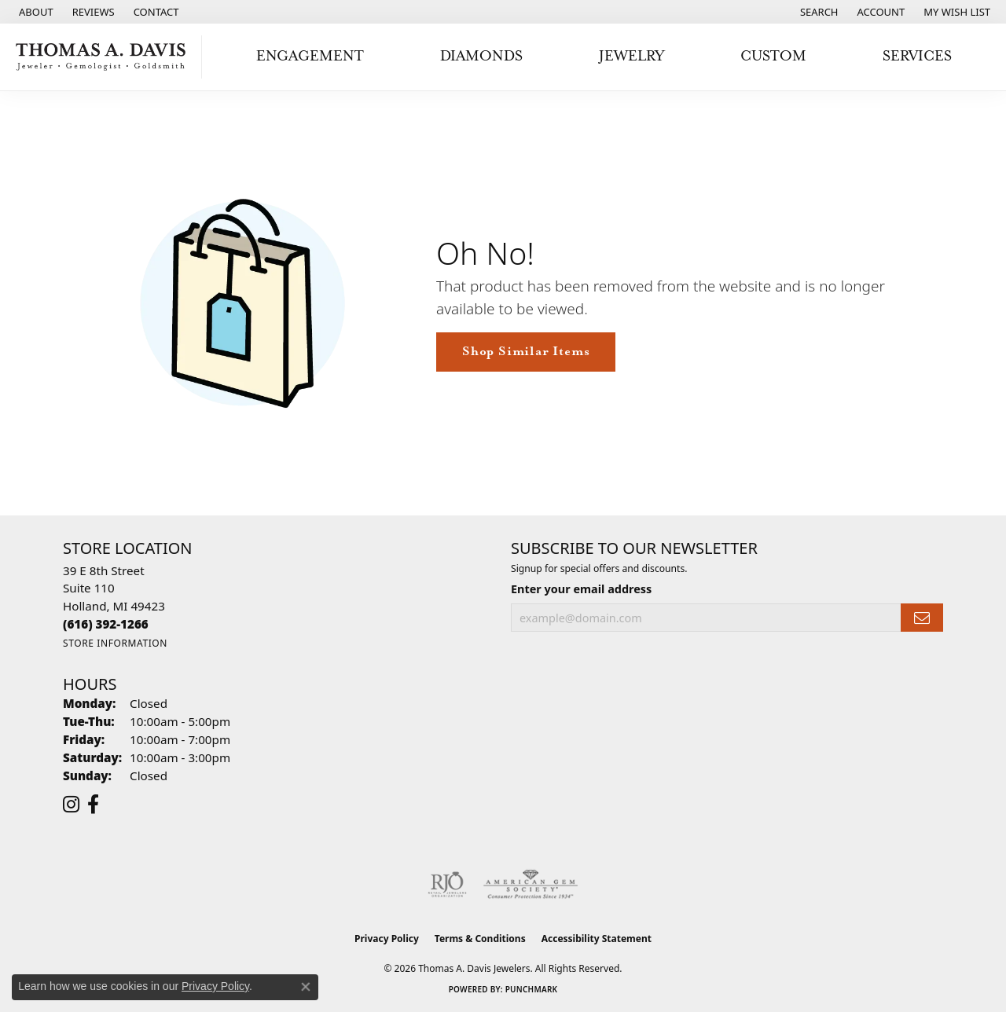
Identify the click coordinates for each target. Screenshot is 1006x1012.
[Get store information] (115, 643)
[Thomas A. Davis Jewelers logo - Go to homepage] (105, 57)
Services (917, 56)
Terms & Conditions (480, 938)
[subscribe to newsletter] (922, 617)
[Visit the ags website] (531, 884)
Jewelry (631, 56)
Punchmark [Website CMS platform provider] (531, 989)
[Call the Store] (106, 624)
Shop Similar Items (525, 351)
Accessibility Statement (597, 938)
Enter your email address (581, 588)
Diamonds (481, 56)
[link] (34, 12)
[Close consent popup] (305, 987)
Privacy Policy (386, 938)
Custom (773, 56)
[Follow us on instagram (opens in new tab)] (71, 804)
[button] (818, 12)
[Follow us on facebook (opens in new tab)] (93, 804)
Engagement (310, 56)
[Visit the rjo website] (447, 884)
